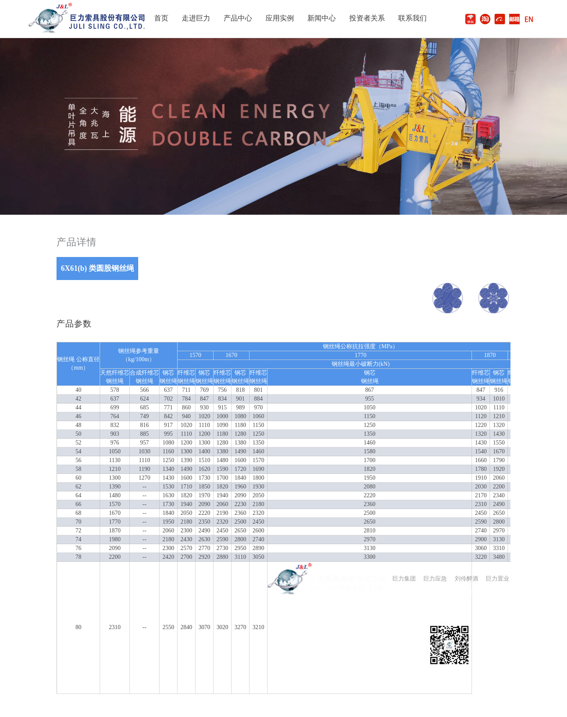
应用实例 (279, 18)
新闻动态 (315, 619)
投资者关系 (367, 18)
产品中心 (238, 18)
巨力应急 (435, 579)
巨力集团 (404, 579)
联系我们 (412, 18)
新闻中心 (321, 18)
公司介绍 (279, 619)
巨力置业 (497, 579)
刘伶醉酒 (466, 579)
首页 (161, 18)
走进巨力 (196, 18)
